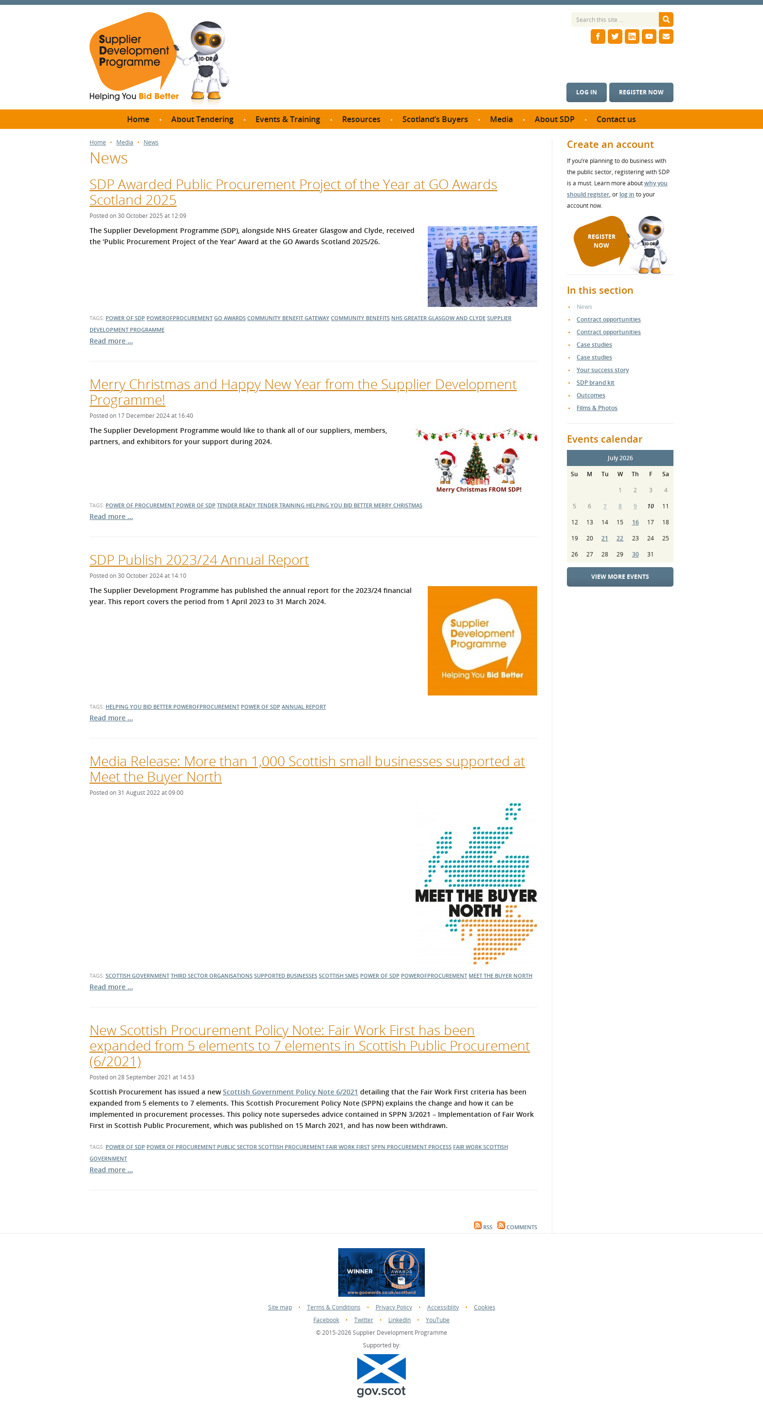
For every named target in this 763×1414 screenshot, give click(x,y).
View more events (620, 577)
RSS (483, 1227)
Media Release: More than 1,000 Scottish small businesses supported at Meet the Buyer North (307, 769)
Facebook (326, 1320)
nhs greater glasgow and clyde (438, 318)
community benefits (360, 318)
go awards (230, 318)
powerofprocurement (179, 318)
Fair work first (348, 1146)
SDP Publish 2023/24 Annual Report (199, 559)
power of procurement (141, 505)
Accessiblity (443, 1307)
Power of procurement (181, 1146)
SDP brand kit (596, 382)
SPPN (379, 1146)
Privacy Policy (394, 1307)
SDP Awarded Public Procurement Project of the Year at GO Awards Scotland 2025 (293, 192)
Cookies (484, 1307)
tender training (281, 505)
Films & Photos (597, 408)
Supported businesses (285, 975)
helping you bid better (340, 505)
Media (124, 142)
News (151, 142)
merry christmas (398, 505)
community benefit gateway (288, 318)
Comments (517, 1227)
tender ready (237, 505)
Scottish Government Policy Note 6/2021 (290, 1091)
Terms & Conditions (334, 1307)
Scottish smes (339, 975)
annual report (304, 706)
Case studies (594, 344)
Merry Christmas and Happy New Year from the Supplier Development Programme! (303, 392)
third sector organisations (212, 975)
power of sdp (125, 318)
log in (627, 194)
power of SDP (125, 1146)
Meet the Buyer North (500, 975)
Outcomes (591, 395)
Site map (280, 1307)
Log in (586, 92)
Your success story (603, 370)
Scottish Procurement (292, 1146)
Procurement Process (419, 1146)
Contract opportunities (609, 319)
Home (98, 142)
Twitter (363, 1320)
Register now (641, 92)
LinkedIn (399, 1320)
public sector (237, 1146)
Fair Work (468, 1146)
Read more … (111, 340)
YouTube (438, 1320)
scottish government (137, 975)
